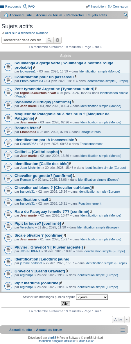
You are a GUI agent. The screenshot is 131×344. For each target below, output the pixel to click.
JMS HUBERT (30, 251)
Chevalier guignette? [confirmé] (43, 175)
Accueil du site (20, 15)
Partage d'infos (90, 132)
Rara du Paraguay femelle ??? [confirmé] (52, 211)
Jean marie (28, 106)
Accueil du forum (49, 15)
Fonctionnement (91, 144)
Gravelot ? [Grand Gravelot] (40, 271)
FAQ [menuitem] (31, 6)
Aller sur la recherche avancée (26, 33)
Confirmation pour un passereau (44, 77)
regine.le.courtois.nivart (38, 93)
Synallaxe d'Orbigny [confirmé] (43, 102)
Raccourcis (13, 6)
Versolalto (27, 227)
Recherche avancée (58, 40)
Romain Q (27, 179)
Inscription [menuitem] (98, 6)
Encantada (28, 132)
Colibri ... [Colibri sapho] (37, 152)
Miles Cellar (86, 341)
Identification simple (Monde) (99, 71)
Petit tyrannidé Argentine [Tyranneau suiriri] (54, 89)
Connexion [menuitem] (120, 6)
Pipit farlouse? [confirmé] (38, 223)
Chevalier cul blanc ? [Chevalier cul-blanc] (53, 187)
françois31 (27, 191)
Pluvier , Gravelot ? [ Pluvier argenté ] (49, 247)
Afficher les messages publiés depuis (65, 297)
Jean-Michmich (31, 167)
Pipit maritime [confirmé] (37, 283)
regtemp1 (26, 275)
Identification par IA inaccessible (44, 140)
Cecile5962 (28, 144)
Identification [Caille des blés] (42, 164)
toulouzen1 (28, 71)
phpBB (52, 337)
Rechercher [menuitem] (125, 15)
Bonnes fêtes (27, 128)
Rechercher (49, 40)
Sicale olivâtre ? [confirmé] (39, 235)
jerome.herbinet (31, 263)
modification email (31, 199)
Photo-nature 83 (31, 81)
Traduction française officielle (56, 341)
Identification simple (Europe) (107, 81)
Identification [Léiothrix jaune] (42, 259)
